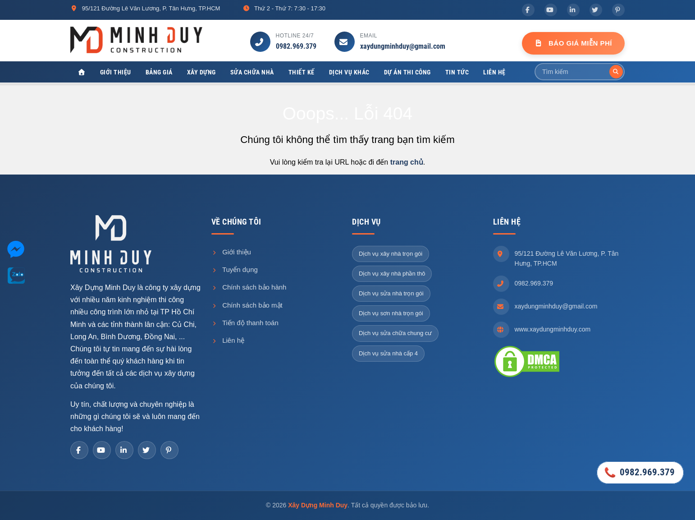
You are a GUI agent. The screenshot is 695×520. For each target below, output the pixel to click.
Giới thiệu (115, 72)
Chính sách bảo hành (249, 287)
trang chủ (406, 162)
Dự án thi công (407, 72)
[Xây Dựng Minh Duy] (81, 72)
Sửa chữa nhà (252, 72)
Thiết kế (301, 72)
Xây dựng (201, 72)
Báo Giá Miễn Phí (573, 43)
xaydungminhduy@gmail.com (402, 46)
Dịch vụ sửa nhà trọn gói (391, 293)
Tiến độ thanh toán (245, 323)
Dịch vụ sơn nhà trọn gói (391, 313)
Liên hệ (494, 72)
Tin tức (457, 72)
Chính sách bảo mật (247, 305)
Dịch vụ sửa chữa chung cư (395, 333)
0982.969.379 (296, 46)
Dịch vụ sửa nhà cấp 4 (388, 353)
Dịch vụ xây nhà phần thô (392, 273)
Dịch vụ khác (349, 72)
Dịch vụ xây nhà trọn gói (390, 253)
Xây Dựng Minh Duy (318, 505)
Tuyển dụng (234, 270)
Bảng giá (159, 72)
